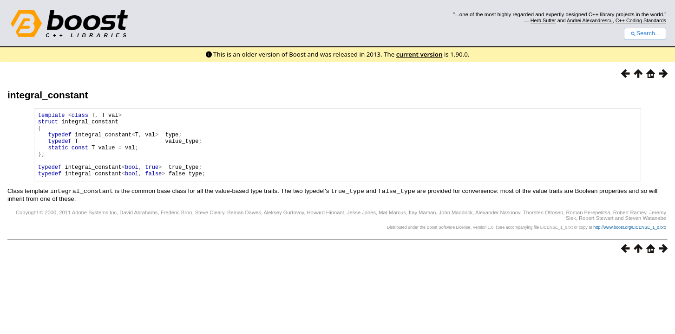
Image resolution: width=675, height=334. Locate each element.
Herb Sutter (543, 20)
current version (419, 54)
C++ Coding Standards (641, 20)
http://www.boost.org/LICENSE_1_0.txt (629, 240)
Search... (645, 33)
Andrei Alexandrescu (590, 20)
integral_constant (47, 95)
